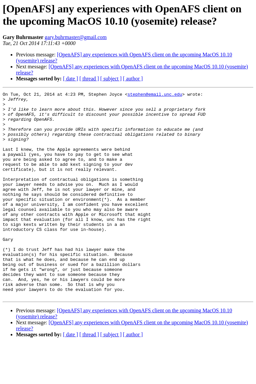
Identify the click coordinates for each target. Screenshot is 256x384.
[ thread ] (89, 78)
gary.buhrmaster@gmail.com (76, 37)
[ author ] (133, 78)
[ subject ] (111, 78)
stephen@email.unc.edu (154, 95)
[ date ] (70, 78)
